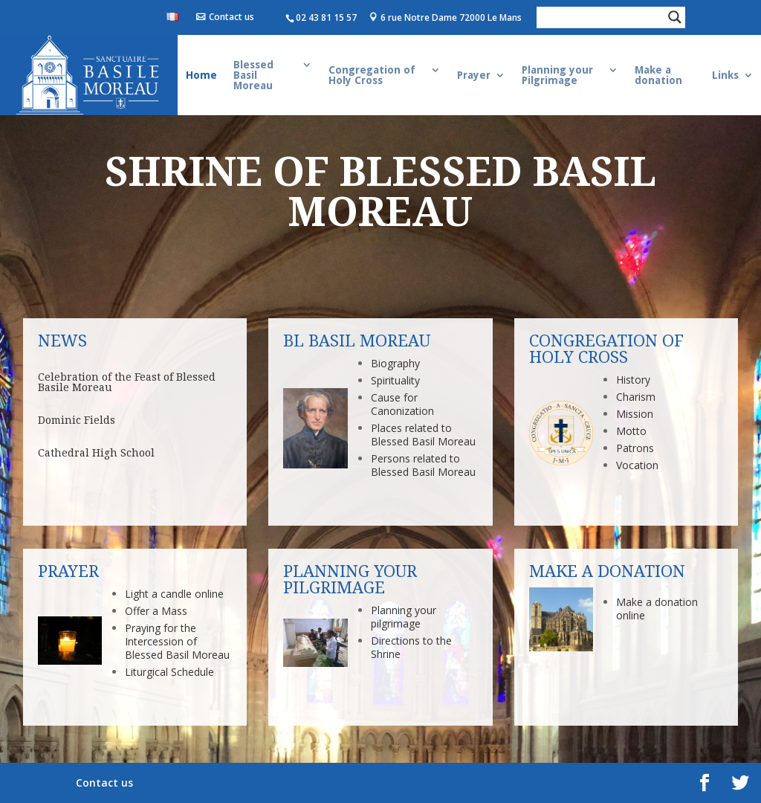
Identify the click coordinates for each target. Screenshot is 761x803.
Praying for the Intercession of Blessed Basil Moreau (177, 641)
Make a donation (658, 75)
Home (201, 75)
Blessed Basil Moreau (253, 75)
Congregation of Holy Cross (371, 75)
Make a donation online (657, 608)
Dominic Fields (76, 420)
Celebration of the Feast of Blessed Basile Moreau (127, 382)
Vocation (637, 465)
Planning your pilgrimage (403, 617)
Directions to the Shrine (411, 647)
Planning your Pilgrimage (557, 75)
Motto (631, 431)
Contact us (231, 16)
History (633, 380)
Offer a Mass (156, 611)
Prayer (473, 75)
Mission (634, 414)
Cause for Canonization (402, 404)
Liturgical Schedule (169, 672)
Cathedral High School (96, 453)
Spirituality (395, 380)
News (62, 341)
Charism (635, 397)
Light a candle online (174, 594)
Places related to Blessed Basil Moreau (423, 434)
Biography (395, 363)
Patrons (635, 448)
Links (725, 75)
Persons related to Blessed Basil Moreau (423, 465)
